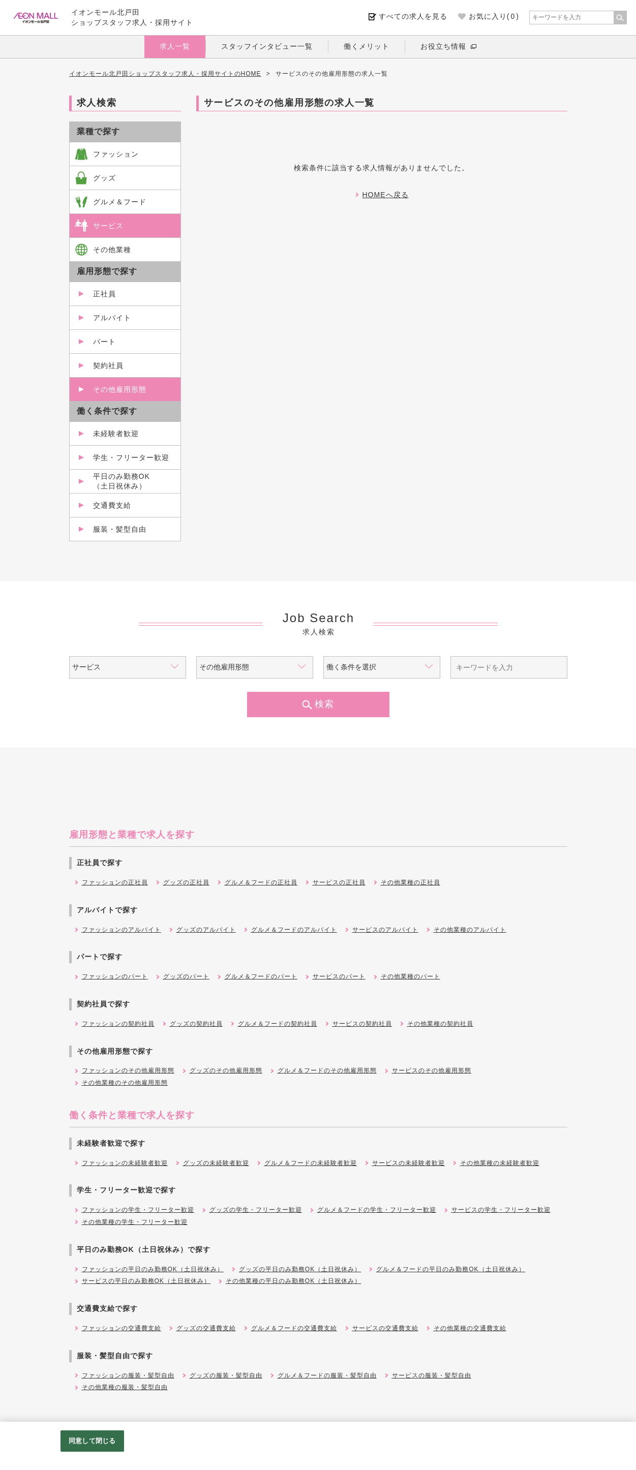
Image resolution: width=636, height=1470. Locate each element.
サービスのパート (339, 976)
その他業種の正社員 (410, 882)
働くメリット (366, 46)
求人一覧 (175, 46)
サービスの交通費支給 (385, 1328)
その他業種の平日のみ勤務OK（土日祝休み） (293, 1280)
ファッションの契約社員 (118, 1023)
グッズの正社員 (186, 882)
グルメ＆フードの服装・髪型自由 (327, 1375)
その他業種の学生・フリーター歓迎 (135, 1222)
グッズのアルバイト (206, 929)
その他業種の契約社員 (440, 1023)
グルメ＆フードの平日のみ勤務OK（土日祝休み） (450, 1269)
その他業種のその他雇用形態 (125, 1082)
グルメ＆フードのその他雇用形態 (327, 1070)
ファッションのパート (115, 976)
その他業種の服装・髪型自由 (125, 1387)
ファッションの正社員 (115, 882)
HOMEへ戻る (385, 195)
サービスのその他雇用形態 (431, 1070)
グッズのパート (186, 976)
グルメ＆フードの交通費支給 (294, 1328)
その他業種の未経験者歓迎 (499, 1163)
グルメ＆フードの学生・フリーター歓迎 (376, 1209)
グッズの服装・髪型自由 (226, 1375)
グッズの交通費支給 (206, 1328)
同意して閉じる (92, 1441)
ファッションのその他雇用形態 (128, 1070)
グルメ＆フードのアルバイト (294, 929)
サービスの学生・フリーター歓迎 (501, 1209)
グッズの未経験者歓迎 (216, 1163)
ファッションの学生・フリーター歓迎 (138, 1209)
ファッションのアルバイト (121, 929)
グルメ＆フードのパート (261, 976)
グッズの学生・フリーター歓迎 (255, 1209)
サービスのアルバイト (385, 929)
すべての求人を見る (413, 16)
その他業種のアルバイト (470, 929)
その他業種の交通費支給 (470, 1328)
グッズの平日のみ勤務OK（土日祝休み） (300, 1269)
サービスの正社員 (339, 882)
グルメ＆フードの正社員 (261, 882)
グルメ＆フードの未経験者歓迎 (310, 1163)
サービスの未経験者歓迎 (408, 1163)
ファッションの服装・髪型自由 (128, 1375)
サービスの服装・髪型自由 (431, 1375)
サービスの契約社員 (362, 1023)
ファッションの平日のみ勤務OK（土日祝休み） (153, 1269)
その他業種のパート (410, 976)
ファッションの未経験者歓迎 (125, 1163)
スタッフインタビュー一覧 (267, 46)
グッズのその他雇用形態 (226, 1070)
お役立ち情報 (443, 46)
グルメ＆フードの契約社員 (277, 1023)
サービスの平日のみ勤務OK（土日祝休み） (146, 1280)
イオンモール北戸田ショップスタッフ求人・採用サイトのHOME (165, 73)
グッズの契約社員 (196, 1023)
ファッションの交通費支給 (121, 1328)
